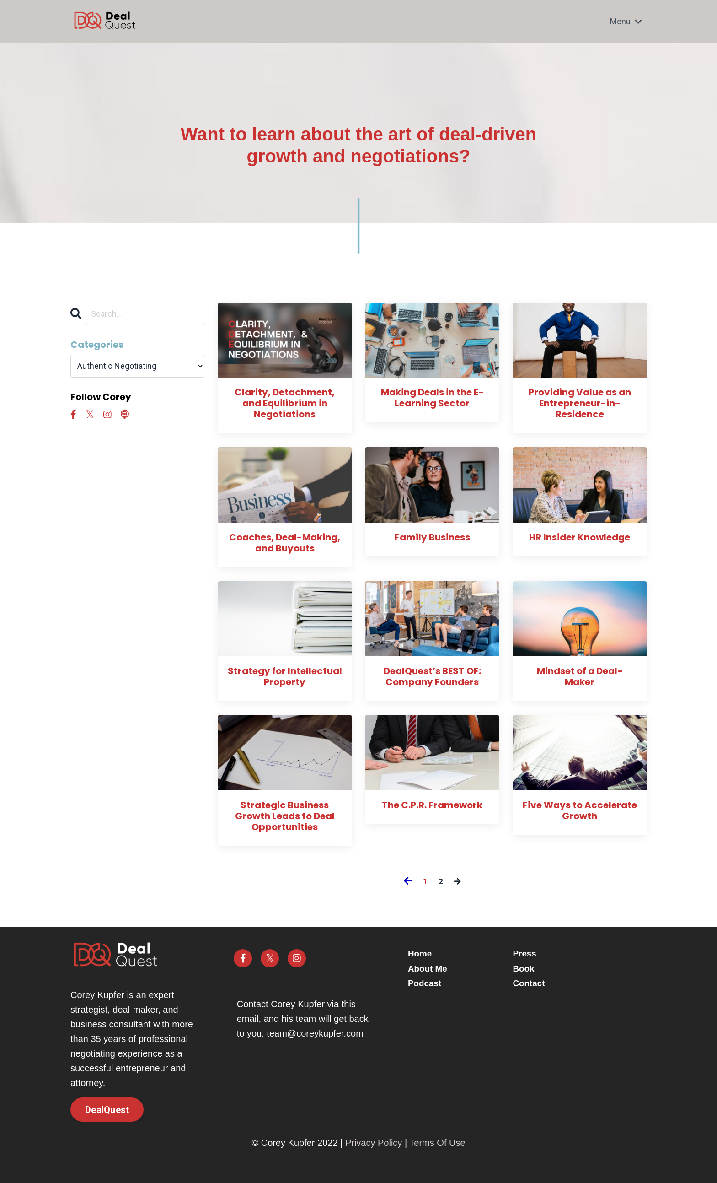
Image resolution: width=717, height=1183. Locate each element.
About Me (432, 968)
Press (525, 954)
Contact (530, 983)
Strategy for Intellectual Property (285, 677)
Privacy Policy (373, 1143)
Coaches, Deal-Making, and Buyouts (284, 543)
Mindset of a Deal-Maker (580, 677)
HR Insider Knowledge (579, 537)
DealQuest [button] (107, 1109)
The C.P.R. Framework (432, 804)
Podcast (429, 983)
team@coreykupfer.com (315, 1033)
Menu (626, 21)
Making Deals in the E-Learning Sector (432, 398)
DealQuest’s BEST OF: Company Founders (432, 677)
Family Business (432, 537)
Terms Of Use (437, 1143)
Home (424, 954)
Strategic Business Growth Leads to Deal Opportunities (285, 815)
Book (524, 968)
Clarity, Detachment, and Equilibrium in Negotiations (285, 403)
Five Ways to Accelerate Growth (580, 810)
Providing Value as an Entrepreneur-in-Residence (580, 403)
